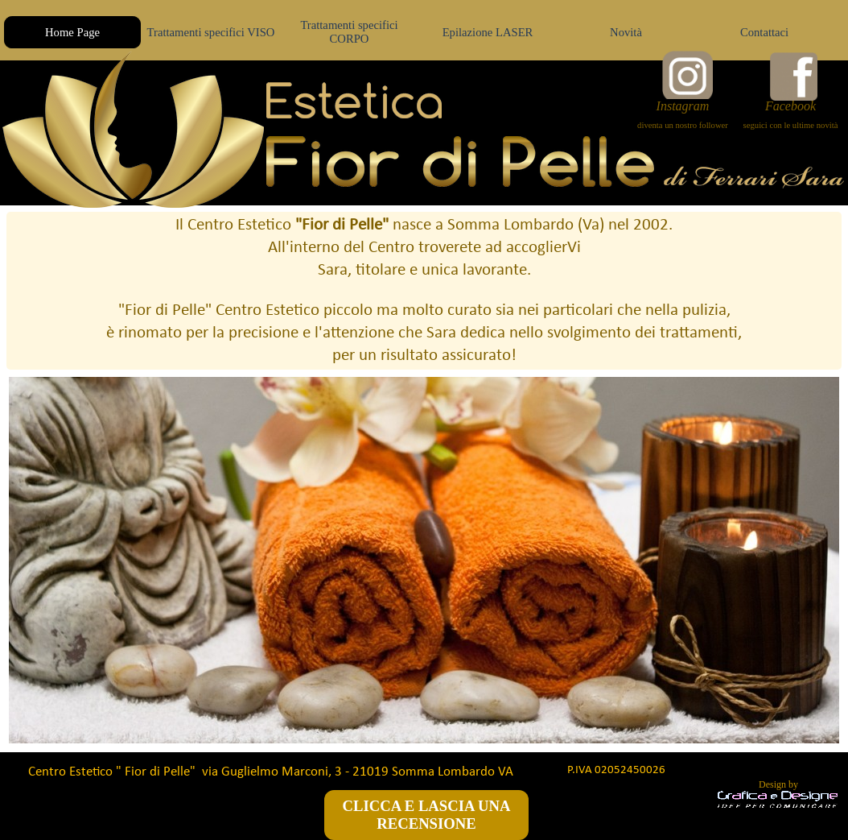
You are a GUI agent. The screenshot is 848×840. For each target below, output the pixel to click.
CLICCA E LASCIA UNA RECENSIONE (427, 814)
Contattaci (764, 32)
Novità (626, 32)
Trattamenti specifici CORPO (348, 32)
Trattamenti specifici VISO (211, 32)
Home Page (72, 32)
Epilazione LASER (488, 32)
